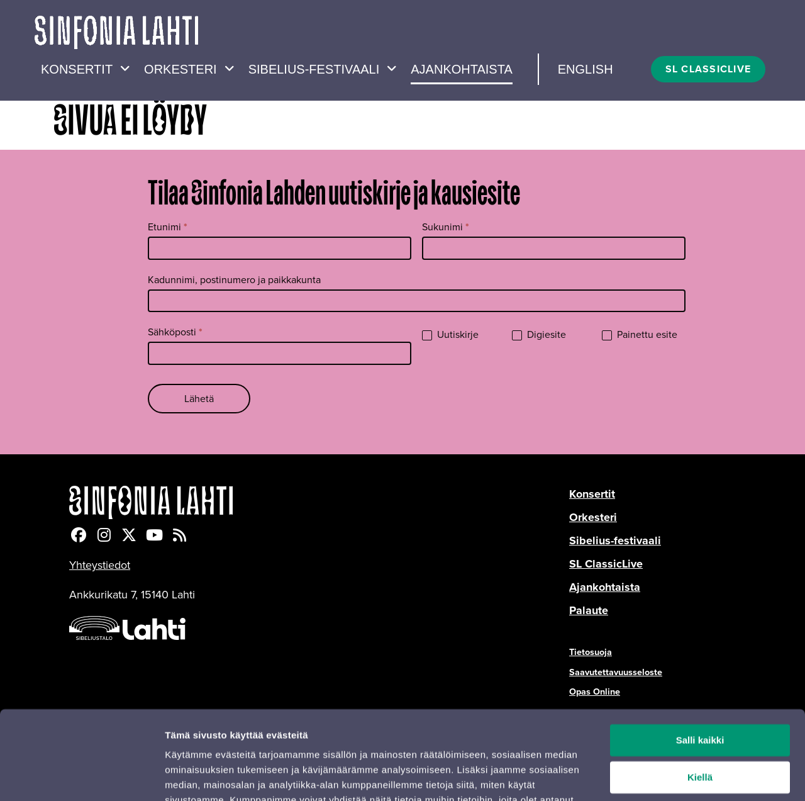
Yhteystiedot (99, 565)
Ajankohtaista (462, 69)
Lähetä (199, 398)
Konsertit (77, 69)
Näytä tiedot (192, 776)
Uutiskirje (450, 335)
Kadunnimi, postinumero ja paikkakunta (234, 279)
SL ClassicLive (606, 564)
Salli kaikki (700, 666)
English (585, 69)
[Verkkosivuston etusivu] (116, 34)
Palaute (588, 610)
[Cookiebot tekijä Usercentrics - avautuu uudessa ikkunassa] (81, 776)
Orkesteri (180, 69)
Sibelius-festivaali (314, 69)
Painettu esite (639, 335)
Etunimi (167, 227)
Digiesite (539, 335)
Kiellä (700, 703)
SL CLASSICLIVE (708, 69)
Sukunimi (445, 227)
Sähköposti (175, 332)
